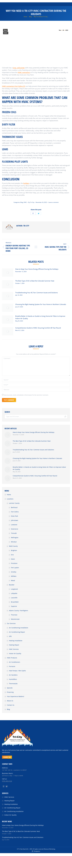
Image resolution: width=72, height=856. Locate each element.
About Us (10, 701)
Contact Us (10, 705)
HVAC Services (14, 649)
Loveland (14, 525)
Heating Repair (14, 645)
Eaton (13, 559)
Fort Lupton (15, 568)
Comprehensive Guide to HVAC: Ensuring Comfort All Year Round (38, 328)
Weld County (13, 546)
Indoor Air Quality (15, 653)
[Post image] (7, 272)
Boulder (11, 585)
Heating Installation (15, 641)
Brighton (14, 550)
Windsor (14, 542)
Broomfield (14, 602)
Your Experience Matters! (15, 696)
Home (9, 495)
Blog (5, 30)
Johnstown (14, 520)
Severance (14, 529)
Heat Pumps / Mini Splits (17, 671)
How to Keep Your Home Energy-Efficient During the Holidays (36, 269)
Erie (12, 555)
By (31, 202)
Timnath (14, 533)
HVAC (5, 33)
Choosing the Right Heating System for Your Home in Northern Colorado (40, 304)
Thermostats (13, 684)
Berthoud (14, 507)
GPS (10, 636)
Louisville (14, 598)
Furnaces (12, 666)
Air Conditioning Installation (18, 628)
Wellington (14, 537)
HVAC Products (12, 658)
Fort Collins (15, 512)
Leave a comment (53, 202)
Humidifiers (13, 679)
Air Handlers (13, 675)
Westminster (15, 619)
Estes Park (14, 516)
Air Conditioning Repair (17, 632)
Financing (10, 692)
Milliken (13, 576)
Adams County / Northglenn (18, 611)
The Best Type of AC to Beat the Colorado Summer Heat (34, 281)
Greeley (13, 572)
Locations (10, 499)
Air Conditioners (14, 662)
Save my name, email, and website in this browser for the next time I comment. (26, 395)
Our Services (11, 623)
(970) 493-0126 (7, 781)
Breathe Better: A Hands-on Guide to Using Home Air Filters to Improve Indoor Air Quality (40, 317)
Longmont (14, 589)
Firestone (14, 563)
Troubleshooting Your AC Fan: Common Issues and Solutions (36, 293)
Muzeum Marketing (49, 849)
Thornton (14, 615)
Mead (13, 580)
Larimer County (14, 503)
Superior (14, 606)
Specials (10, 688)
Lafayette (14, 593)
